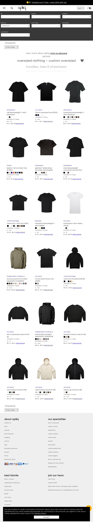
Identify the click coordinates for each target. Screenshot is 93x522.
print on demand (58, 53)
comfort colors (8, 490)
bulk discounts (9, 433)
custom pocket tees (54, 448)
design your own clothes (56, 463)
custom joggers (53, 455)
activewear (51, 444)
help (5, 426)
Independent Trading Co (16, 276)
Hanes (9, 165)
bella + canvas (9, 479)
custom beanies (53, 452)
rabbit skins (8, 501)
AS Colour (38, 110)
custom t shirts (52, 426)
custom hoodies (53, 433)
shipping (7, 437)
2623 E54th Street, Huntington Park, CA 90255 (63, 486)
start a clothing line (54, 459)
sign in (81, 8)
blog (5, 444)
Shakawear (11, 110)
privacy (6, 452)
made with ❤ (52, 482)
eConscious (7, 486)
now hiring (51, 479)
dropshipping (52, 466)
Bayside (38, 221)
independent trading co (12, 482)
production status (9, 459)
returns (6, 441)
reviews (6, 430)
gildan (6, 493)
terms (6, 455)
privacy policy (40, 513)
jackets (50, 441)
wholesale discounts (10, 448)
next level (7, 497)
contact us (7, 423)
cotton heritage (13, 221)
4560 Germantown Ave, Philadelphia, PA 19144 (63, 490)
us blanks (7, 504)
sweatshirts (51, 430)
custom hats (52, 437)
